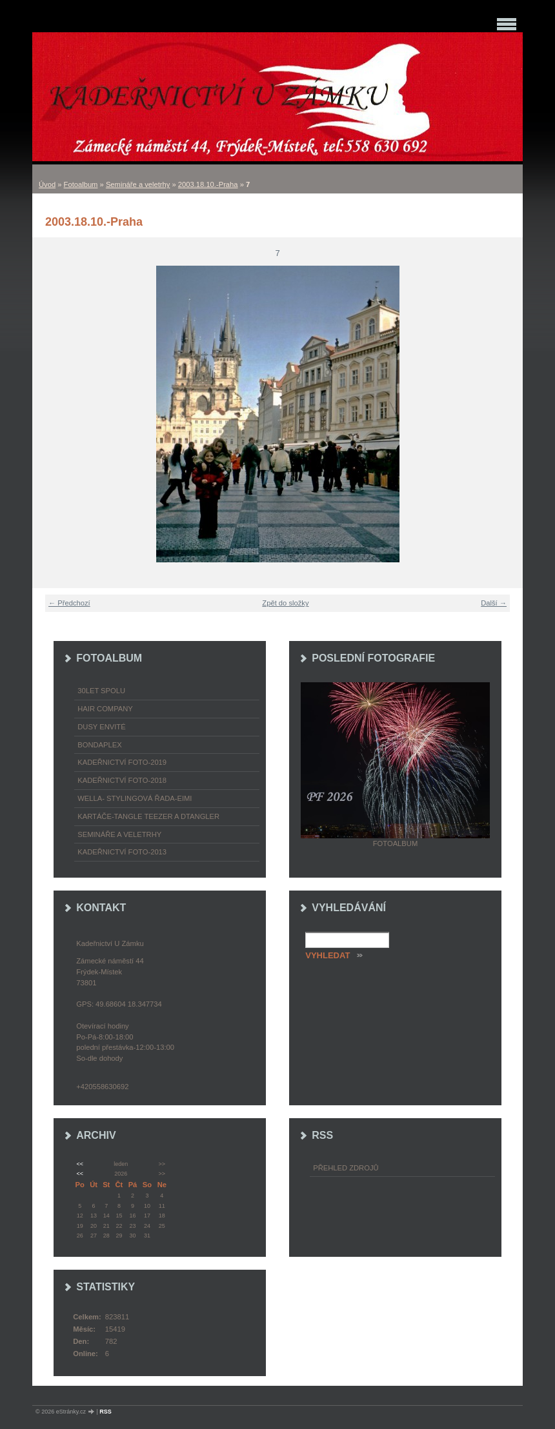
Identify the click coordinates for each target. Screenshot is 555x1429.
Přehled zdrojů (345, 1168)
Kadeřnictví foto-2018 (121, 780)
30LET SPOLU (101, 691)
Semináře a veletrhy (138, 184)
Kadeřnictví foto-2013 (121, 852)
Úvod (47, 184)
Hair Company (105, 709)
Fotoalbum (81, 184)
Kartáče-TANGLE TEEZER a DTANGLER (148, 816)
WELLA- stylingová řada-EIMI (134, 798)
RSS (105, 1411)
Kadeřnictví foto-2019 (121, 762)
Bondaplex (99, 745)
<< (79, 1164)
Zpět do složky (285, 603)
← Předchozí (69, 603)
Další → (494, 603)
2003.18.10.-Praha (208, 184)
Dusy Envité (101, 727)
